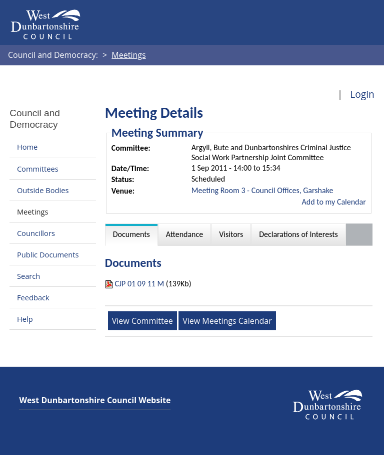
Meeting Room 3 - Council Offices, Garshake (263, 190)
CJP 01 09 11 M (139, 283)
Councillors (36, 233)
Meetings (32, 212)
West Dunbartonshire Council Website (94, 400)
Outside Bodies (43, 190)
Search (28, 276)
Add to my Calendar (334, 202)
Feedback (33, 297)
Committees (37, 169)
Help (25, 319)
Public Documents (48, 254)
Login (362, 94)
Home (27, 147)
